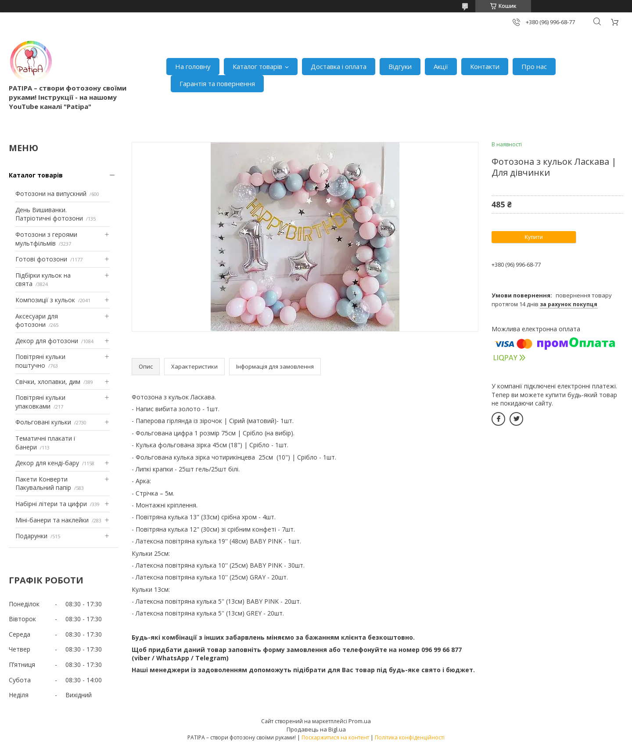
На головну (193, 66)
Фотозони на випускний (50, 193)
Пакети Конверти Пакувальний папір (43, 483)
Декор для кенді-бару (47, 463)
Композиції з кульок (45, 300)
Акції (441, 66)
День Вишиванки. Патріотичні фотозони (49, 214)
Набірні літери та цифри (51, 504)
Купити (533, 237)
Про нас (534, 66)
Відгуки (400, 66)
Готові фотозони (41, 259)
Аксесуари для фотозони (36, 320)
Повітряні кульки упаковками (40, 401)
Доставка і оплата (338, 66)
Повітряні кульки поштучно (40, 360)
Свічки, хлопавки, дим (47, 381)
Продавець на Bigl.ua (316, 729)
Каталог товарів (257, 66)
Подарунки (31, 536)
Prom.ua (359, 721)
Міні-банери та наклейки (52, 520)
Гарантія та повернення (217, 83)
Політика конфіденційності (410, 737)
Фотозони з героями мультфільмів (46, 238)
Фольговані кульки (43, 422)
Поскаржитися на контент (335, 737)
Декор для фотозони (46, 341)
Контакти (484, 66)
